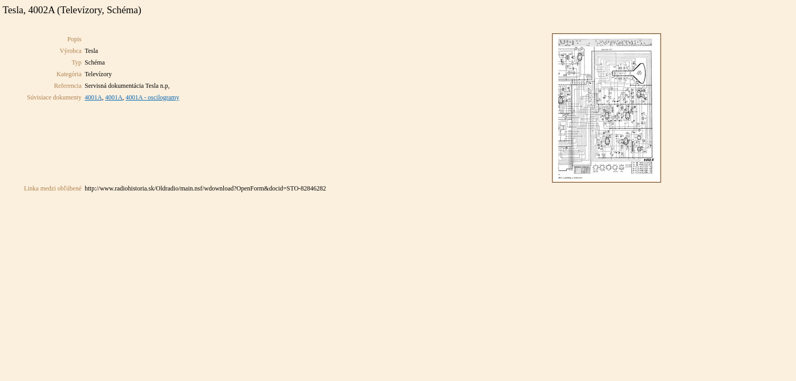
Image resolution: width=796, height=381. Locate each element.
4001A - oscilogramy (152, 97)
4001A (93, 97)
